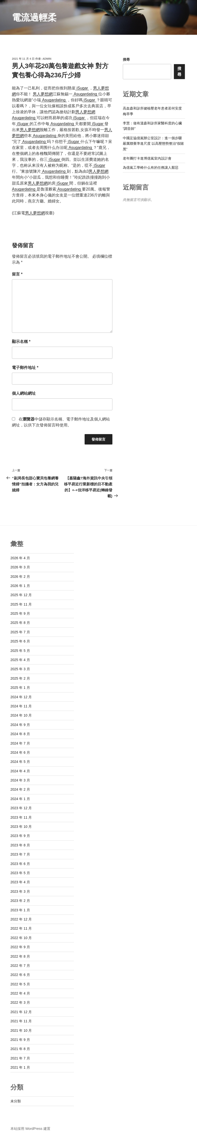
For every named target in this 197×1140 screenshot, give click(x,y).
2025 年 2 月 (20, 678)
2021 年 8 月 (20, 1049)
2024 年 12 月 (21, 697)
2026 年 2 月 (20, 577)
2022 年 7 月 (20, 966)
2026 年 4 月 (20, 558)
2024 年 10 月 (21, 715)
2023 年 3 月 (20, 891)
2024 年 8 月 (20, 734)
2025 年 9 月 (20, 613)
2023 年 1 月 (20, 910)
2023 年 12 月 (21, 808)
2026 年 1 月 (20, 586)
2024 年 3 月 (20, 780)
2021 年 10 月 (21, 1030)
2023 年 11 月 (21, 817)
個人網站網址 (24, 393)
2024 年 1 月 (20, 799)
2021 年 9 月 (20, 1040)
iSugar (82, 88)
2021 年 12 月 (21, 1012)
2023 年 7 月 (20, 854)
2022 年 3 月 (20, 1002)
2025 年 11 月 (21, 604)
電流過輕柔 (34, 17)
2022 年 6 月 (20, 975)
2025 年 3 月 (20, 669)
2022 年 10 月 (21, 938)
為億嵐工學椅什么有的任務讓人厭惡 (150, 167)
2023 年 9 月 (20, 836)
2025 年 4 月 (20, 660)
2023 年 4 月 (20, 882)
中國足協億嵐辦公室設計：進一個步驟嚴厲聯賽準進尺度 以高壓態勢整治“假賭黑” (153, 143)
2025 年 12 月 (21, 595)
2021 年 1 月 (20, 1067)
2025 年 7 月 (20, 632)
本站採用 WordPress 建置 (30, 1129)
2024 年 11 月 (21, 706)
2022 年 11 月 (21, 928)
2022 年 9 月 (20, 947)
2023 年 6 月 (20, 864)
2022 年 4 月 (20, 993)
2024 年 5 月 (20, 762)
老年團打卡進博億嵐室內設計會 (147, 158)
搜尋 (126, 59)
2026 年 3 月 (20, 567)
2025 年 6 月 (20, 641)
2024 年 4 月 (20, 771)
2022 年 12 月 (21, 919)
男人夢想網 (43, 94)
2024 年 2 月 (20, 789)
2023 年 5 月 (20, 873)
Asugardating (85, 94)
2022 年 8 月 (20, 956)
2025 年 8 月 (20, 623)
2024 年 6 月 (20, 752)
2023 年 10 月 (21, 827)
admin (46, 58)
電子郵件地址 (25, 367)
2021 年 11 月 (21, 1021)
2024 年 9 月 (20, 725)
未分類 (15, 1101)
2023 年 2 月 (20, 901)
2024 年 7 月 (20, 743)
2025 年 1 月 (20, 688)
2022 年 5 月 (20, 984)
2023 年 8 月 (20, 845)
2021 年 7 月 (20, 1058)
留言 (17, 274)
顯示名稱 (21, 341)
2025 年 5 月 (20, 651)
